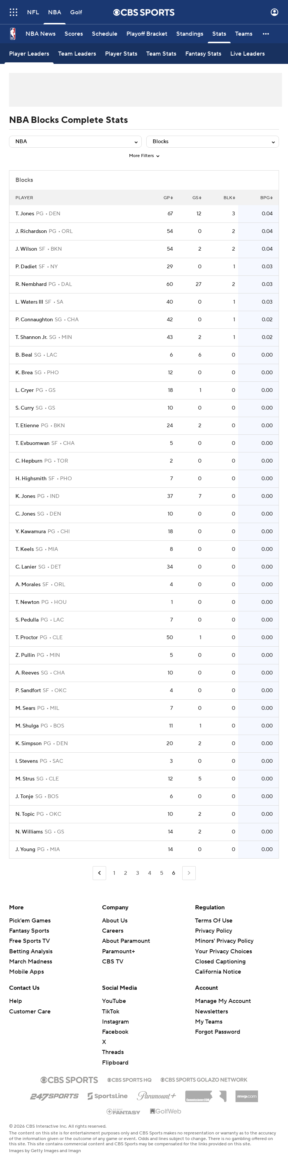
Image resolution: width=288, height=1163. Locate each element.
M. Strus (24, 779)
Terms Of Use (213, 920)
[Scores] (73, 33)
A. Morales (27, 584)
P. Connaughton (34, 319)
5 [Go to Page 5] (161, 873)
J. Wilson (26, 249)
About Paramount (126, 941)
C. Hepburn (28, 461)
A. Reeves (27, 673)
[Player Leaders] (29, 53)
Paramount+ (118, 951)
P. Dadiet (26, 266)
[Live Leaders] (247, 53)
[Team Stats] (161, 53)
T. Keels (24, 549)
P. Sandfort (28, 690)
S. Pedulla (27, 620)
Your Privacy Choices (223, 951)
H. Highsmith (30, 478)
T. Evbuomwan (32, 443)
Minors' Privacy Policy (224, 941)
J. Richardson (31, 231)
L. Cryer (24, 390)
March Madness (30, 961)
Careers (112, 931)
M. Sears (25, 708)
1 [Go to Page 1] (114, 873)
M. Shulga (27, 726)
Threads (113, 1052)
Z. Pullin (25, 655)
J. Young (25, 849)
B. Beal (23, 355)
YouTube (114, 1001)
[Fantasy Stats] (203, 53)
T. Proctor (26, 637)
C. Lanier (25, 567)
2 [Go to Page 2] (125, 873)
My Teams (208, 1021)
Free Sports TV (29, 941)
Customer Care (30, 1011)
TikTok (110, 1011)
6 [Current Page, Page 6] (173, 873)
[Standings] (190, 33)
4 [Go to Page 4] (149, 873)
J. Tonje (24, 796)
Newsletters (211, 1011)
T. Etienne (27, 425)
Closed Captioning (220, 961)
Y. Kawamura (30, 531)
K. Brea (24, 372)
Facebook (115, 1032)
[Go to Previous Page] (99, 873)
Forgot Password (217, 1032)
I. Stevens (26, 761)
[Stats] (219, 33)
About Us (115, 920)
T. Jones (24, 213)
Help (15, 1001)
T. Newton (27, 602)
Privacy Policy (213, 931)
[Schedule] (104, 33)
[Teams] (244, 33)
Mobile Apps (26, 971)
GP (168, 198)
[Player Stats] (121, 53)
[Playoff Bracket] (147, 33)
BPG (266, 198)
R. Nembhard (30, 284)
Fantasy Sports (29, 931)
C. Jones (25, 514)
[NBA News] (40, 33)
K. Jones (25, 496)
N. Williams (29, 832)
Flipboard (115, 1062)
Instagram (115, 1021)
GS (196, 198)
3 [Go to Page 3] (137, 873)
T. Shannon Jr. (31, 337)
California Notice (218, 971)
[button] (266, 33)
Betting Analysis (30, 951)
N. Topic (24, 814)
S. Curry (24, 408)
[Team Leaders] (77, 53)
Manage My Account (223, 1001)
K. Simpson (28, 743)
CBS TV (112, 961)
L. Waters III (29, 302)
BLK (229, 198)
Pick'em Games (30, 920)
